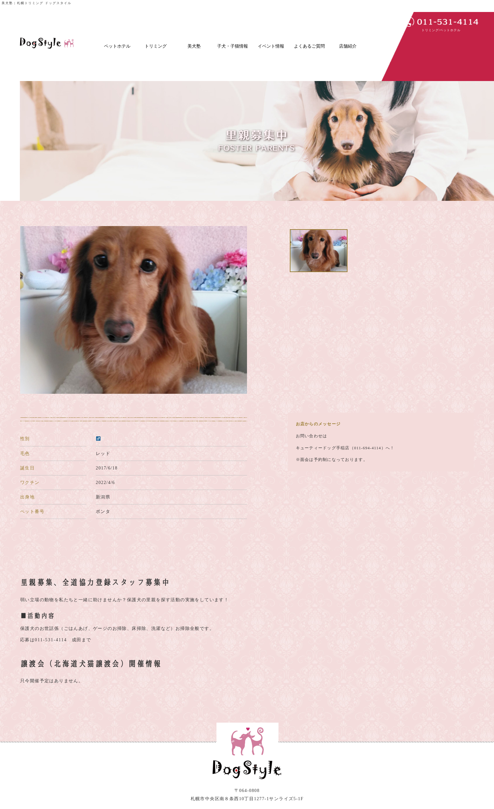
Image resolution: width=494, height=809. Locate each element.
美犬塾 (194, 46)
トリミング (156, 46)
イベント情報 (271, 46)
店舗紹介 (348, 46)
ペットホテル (117, 46)
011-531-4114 (51, 639)
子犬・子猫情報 (232, 46)
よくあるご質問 (309, 46)
